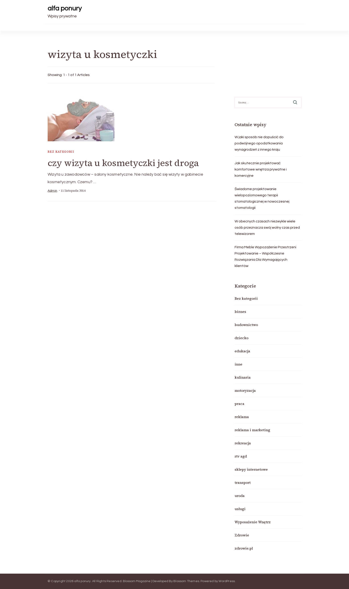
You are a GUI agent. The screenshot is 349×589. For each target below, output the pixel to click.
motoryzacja (245, 390)
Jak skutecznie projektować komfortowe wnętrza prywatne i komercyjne (261, 169)
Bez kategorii (61, 152)
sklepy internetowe (251, 469)
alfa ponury (65, 8)
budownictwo (246, 324)
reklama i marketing (252, 429)
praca (239, 403)
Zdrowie (242, 535)
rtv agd (241, 456)
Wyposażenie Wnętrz (253, 521)
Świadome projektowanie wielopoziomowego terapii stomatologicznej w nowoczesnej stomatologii (262, 198)
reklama (242, 416)
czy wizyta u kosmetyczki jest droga (123, 163)
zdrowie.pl (244, 548)
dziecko (241, 337)
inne (238, 364)
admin (52, 190)
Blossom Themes (186, 581)
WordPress (227, 581)
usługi (240, 508)
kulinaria (243, 377)
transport (243, 482)
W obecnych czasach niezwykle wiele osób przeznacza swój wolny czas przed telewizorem (267, 228)
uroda (240, 495)
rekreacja (243, 443)
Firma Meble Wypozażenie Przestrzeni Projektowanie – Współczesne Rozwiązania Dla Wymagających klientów (265, 256)
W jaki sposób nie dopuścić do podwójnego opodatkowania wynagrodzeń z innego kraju (259, 143)
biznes (240, 311)
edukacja (242, 351)
